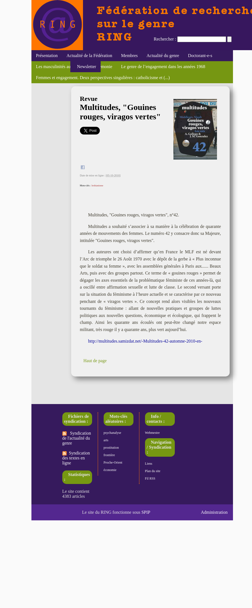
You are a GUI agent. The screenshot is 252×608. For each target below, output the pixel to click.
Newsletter (85, 66)
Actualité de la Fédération (89, 55)
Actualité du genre (163, 55)
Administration (214, 512)
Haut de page (95, 360)
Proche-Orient (113, 462)
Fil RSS (150, 478)
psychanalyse (112, 433)
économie (110, 470)
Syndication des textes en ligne (76, 458)
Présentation (47, 55)
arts (106, 440)
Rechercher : (165, 39)
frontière (109, 455)
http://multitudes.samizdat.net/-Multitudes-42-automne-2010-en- (145, 341)
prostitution (111, 448)
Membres (129, 55)
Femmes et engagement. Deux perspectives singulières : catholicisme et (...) (103, 77)
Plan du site (152, 471)
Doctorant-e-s (200, 55)
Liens (148, 464)
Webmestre (152, 433)
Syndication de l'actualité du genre (76, 438)
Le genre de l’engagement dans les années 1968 (163, 66)
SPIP (145, 512)
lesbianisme (97, 185)
